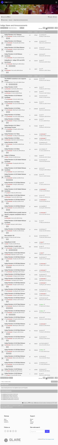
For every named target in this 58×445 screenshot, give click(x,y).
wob (41, 91)
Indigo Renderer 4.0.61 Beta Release (15, 252)
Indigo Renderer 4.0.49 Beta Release (15, 293)
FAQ (31, 420)
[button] (44, 28)
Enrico (42, 168)
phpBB (7, 405)
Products (6, 420)
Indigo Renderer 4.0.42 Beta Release (15, 336)
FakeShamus (43, 142)
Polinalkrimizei (44, 298)
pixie (42, 60)
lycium (7, 237)
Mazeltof (11, 407)
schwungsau (43, 159)
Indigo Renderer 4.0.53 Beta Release (15, 274)
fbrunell (42, 54)
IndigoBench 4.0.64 (10, 242)
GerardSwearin (44, 235)
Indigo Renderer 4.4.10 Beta (12, 114)
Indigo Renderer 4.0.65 (11, 142)
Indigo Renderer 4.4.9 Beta (12, 101)
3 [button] (49, 28)
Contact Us (6, 422)
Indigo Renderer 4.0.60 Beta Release (15, 257)
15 (9, 84)
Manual (31, 419)
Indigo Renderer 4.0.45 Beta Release (15, 317)
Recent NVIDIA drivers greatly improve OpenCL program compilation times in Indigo (15, 214)
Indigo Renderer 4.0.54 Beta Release (15, 270)
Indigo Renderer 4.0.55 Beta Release (15, 263)
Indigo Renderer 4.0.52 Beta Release (15, 278)
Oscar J (42, 304)
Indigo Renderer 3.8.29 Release (13, 369)
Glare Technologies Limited (48, 439)
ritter (42, 246)
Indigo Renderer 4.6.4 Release (13, 41)
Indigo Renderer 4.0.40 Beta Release (15, 356)
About (5, 419)
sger (41, 125)
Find (47, 431)
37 (14, 250)
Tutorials (32, 422)
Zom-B (42, 78)
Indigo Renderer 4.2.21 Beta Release (15, 195)
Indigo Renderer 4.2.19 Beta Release (15, 182)
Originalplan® (43, 289)
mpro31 (42, 108)
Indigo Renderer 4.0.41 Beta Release (15, 343)
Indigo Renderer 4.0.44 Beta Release (15, 323)
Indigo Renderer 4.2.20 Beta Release (15, 199)
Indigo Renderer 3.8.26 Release (13, 373)
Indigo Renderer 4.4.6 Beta (12, 138)
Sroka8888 (43, 206)
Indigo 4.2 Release (10, 155)
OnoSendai (9, 36)
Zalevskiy (43, 356)
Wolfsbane (43, 229)
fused (7, 157)
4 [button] (51, 28)
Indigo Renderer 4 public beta (13, 246)
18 (14, 84)
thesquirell (43, 369)
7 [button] (55, 28)
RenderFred (9, 82)
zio (41, 68)
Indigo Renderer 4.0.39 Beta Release (15, 362)
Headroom (43, 41)
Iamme (42, 330)
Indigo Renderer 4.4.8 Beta (12, 119)
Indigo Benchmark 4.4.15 (12, 91)
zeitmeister (43, 257)
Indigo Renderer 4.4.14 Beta (12, 108)
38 (16, 250)
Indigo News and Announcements (13, 25)
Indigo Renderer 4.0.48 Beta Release (15, 297)
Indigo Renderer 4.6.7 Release (13, 34)
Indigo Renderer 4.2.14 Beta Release (15, 229)
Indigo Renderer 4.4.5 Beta (12, 149)
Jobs (6, 68)
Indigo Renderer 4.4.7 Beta (12, 134)
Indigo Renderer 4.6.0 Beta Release (14, 47)
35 (11, 250)
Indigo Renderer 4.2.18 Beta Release (15, 206)
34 (9, 250)
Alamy (42, 47)
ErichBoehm (43, 149)
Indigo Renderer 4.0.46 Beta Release (15, 310)
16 (11, 84)
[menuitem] (8, 17)
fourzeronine (43, 95)
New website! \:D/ (9, 235)
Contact (31, 423)
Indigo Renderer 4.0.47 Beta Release (15, 304)
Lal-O (42, 174)
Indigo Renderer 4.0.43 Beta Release (15, 330)
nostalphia (43, 34)
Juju (41, 220)
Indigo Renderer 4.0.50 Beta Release (15, 282)
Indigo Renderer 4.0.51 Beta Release (15, 289)
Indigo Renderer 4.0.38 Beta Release (15, 349)
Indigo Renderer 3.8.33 (11, 87)
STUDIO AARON (44, 343)
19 (16, 84)
